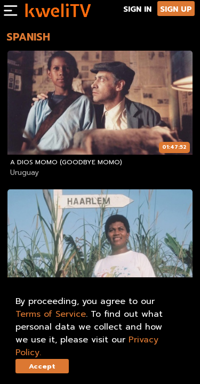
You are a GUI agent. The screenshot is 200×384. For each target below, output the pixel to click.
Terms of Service (50, 314)
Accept (42, 366)
